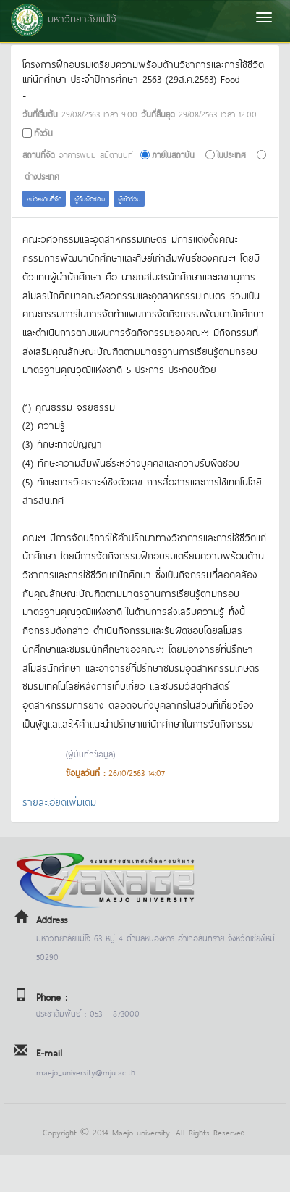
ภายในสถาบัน (173, 154)
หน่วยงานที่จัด (44, 198)
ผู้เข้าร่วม (129, 198)
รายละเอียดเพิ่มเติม (59, 801)
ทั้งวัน (43, 132)
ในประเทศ (231, 154)
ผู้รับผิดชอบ (89, 198)
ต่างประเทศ (42, 176)
